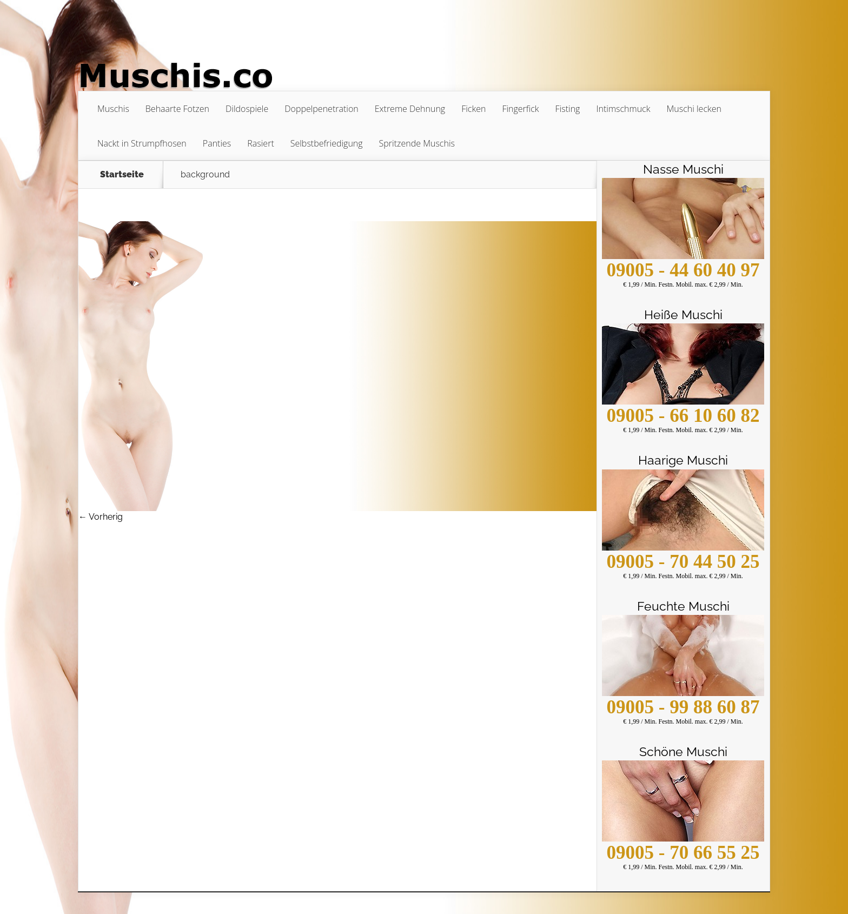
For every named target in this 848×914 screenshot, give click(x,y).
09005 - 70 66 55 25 (683, 852)
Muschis (113, 109)
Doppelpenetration (321, 109)
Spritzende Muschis (417, 143)
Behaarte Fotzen (177, 109)
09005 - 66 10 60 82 (683, 415)
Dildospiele (247, 109)
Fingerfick (520, 109)
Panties (217, 143)
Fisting (567, 109)
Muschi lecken (693, 109)
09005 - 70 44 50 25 (683, 561)
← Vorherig (100, 517)
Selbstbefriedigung (326, 143)
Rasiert (260, 143)
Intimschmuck (623, 109)
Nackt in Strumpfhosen (142, 143)
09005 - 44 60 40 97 (683, 270)
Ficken (473, 109)
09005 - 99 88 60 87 (683, 707)
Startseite (122, 174)
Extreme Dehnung (410, 109)
